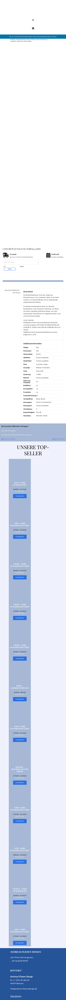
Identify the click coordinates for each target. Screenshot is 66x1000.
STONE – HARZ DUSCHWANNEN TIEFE (19, 565)
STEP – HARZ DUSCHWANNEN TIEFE (19, 524)
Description (7, 290)
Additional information (15, 291)
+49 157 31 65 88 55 (8, 439)
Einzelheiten (20, 496)
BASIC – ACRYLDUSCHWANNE (20, 687)
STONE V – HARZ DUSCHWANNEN (20, 890)
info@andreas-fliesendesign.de (23, 989)
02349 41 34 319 (59, 439)
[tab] (7, 291)
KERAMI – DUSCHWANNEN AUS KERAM (20, 769)
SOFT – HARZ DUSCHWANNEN (20, 483)
